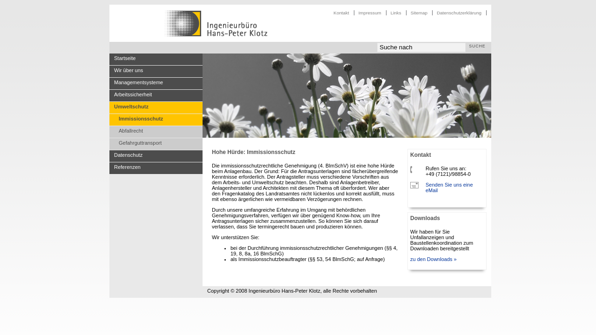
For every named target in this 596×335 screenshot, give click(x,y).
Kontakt (341, 12)
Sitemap (419, 12)
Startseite (124, 58)
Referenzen (127, 167)
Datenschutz (128, 155)
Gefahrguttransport (140, 143)
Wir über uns (128, 70)
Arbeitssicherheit (133, 94)
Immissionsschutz (141, 118)
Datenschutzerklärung (459, 12)
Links (396, 12)
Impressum (370, 12)
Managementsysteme (138, 82)
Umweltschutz (131, 106)
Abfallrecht (131, 131)
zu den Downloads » (433, 259)
